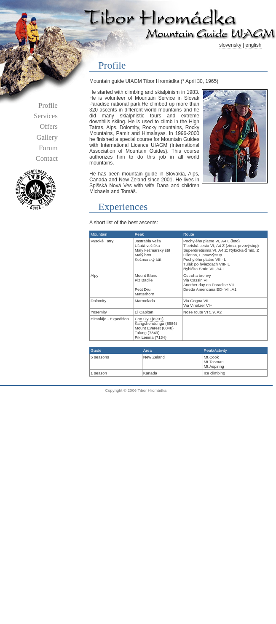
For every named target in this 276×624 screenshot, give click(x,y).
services (46, 116)
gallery (46, 137)
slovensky (230, 45)
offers (49, 126)
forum (48, 148)
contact (47, 158)
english (253, 45)
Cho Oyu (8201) (149, 318)
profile (48, 105)
